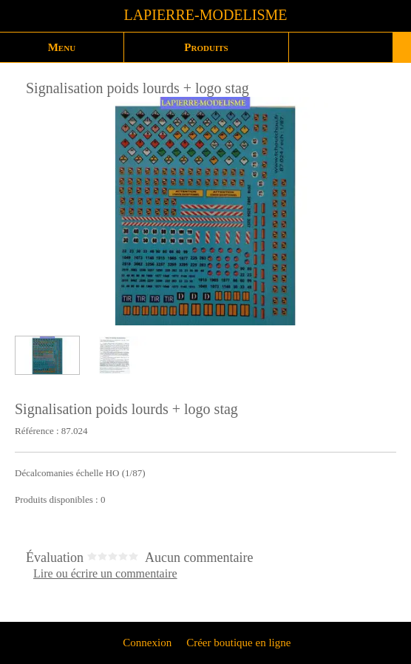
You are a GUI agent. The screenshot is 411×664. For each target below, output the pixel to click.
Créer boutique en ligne (238, 642)
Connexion (146, 642)
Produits (206, 47)
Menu (61, 47)
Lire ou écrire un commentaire (105, 574)
